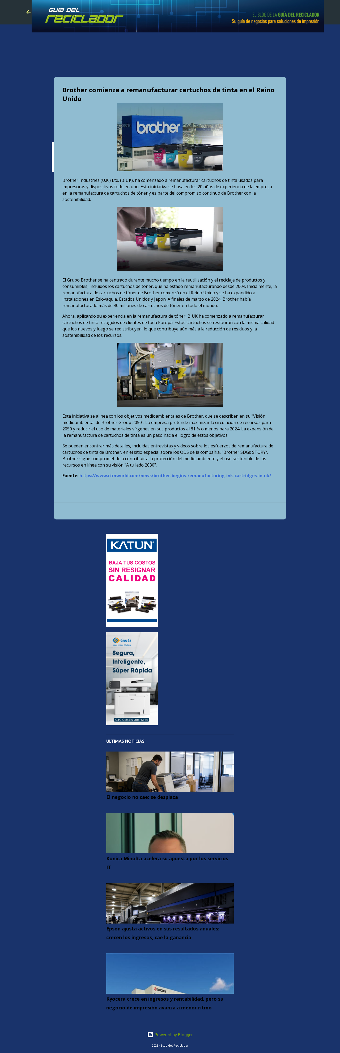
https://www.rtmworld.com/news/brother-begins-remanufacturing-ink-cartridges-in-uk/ (175, 476)
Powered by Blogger (170, 1034)
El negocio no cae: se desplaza (142, 797)
